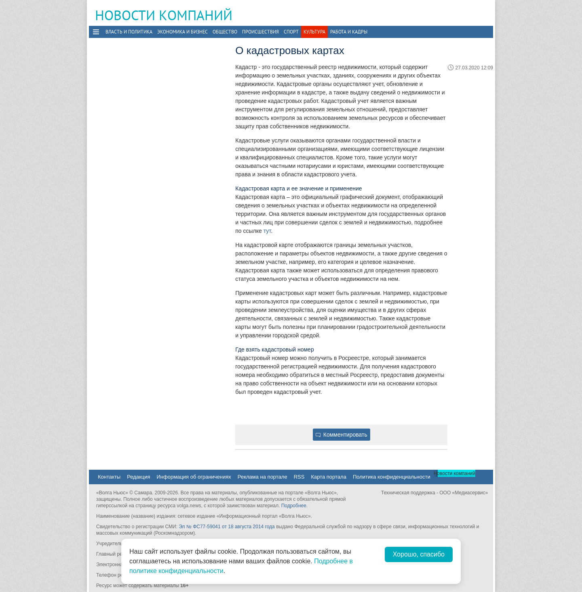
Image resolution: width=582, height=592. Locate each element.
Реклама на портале (262, 477)
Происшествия (260, 32)
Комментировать (341, 434)
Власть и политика (128, 32)
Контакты (109, 477)
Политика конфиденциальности (391, 477)
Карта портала (328, 477)
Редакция (138, 477)
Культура (314, 32)
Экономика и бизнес (182, 32)
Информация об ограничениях (193, 477)
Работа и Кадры (348, 32)
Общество (225, 32)
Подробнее (293, 505)
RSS (299, 477)
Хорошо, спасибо (419, 554)
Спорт (291, 32)
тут (267, 231)
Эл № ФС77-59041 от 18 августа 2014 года (226, 526)
